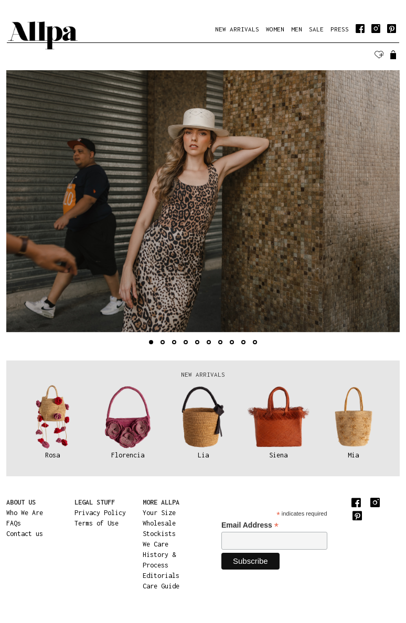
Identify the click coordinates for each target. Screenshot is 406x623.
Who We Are (24, 513)
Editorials (161, 576)
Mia (353, 455)
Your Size (159, 513)
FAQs (13, 523)
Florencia (127, 455)
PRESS (339, 29)
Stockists (159, 534)
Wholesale (159, 523)
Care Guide (161, 586)
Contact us (24, 534)
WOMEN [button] (275, 29)
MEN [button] (296, 29)
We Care (155, 544)
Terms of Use (96, 523)
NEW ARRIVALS (237, 29)
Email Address (250, 525)
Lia (203, 455)
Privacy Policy (100, 513)
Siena (278, 455)
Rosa (52, 455)
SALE (316, 29)
